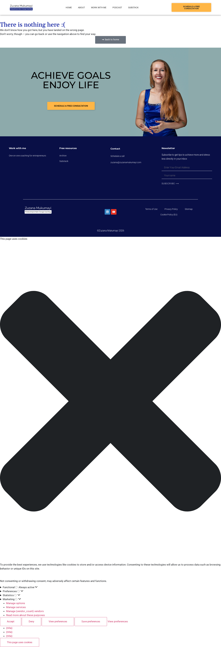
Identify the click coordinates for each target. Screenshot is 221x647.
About (81, 7)
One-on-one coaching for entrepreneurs (27, 155)
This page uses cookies (19, 642)
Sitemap (189, 209)
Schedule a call (117, 156)
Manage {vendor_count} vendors (25, 611)
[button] (110, 402)
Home (69, 7)
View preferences (58, 621)
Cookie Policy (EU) (168, 215)
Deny (31, 621)
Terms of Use (151, 209)
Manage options (15, 603)
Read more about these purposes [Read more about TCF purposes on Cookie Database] (25, 615)
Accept (10, 621)
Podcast (117, 7)
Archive (62, 155)
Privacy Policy (171, 209)
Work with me (98, 7)
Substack (133, 7)
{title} (9, 628)
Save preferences (90, 621)
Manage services (16, 607)
